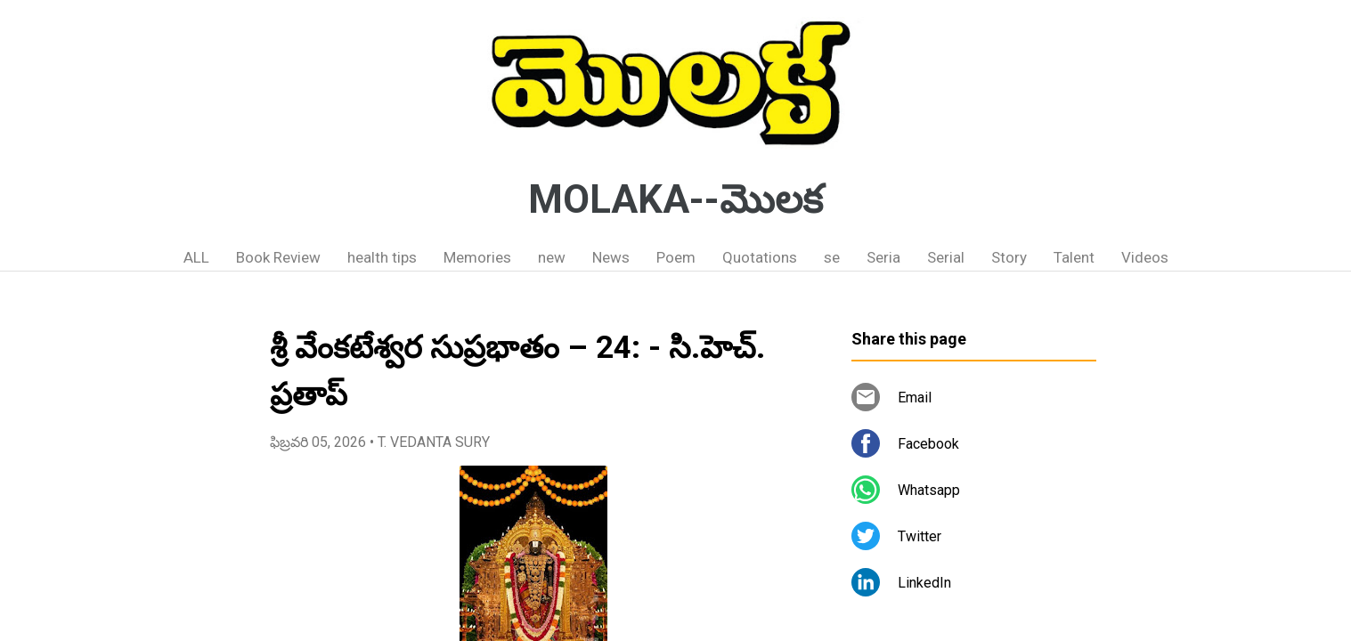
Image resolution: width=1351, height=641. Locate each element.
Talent (1074, 257)
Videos (1144, 257)
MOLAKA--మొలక (675, 199)
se (832, 257)
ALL (196, 257)
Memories (477, 257)
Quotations (759, 257)
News (611, 257)
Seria (883, 257)
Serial (945, 257)
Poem (676, 257)
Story (1009, 257)
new (552, 257)
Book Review (278, 257)
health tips (382, 257)
